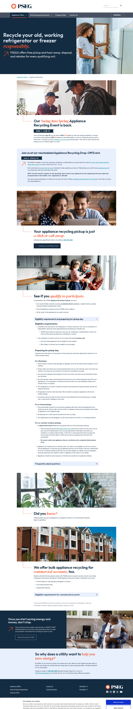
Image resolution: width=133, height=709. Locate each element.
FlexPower (82, 686)
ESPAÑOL (117, 15)
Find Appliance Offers (25, 637)
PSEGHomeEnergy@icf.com (43, 673)
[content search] (121, 5)
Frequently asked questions (47, 463)
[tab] (66, 388)
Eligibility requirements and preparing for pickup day (59, 319)
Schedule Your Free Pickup (48, 246)
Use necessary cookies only (118, 703)
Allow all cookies (118, 692)
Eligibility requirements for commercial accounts (57, 594)
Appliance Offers (22, 77)
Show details (91, 705)
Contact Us (49, 686)
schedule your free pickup (62, 139)
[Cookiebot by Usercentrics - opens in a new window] (11, 705)
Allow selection (118, 697)
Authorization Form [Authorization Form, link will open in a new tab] (65, 429)
